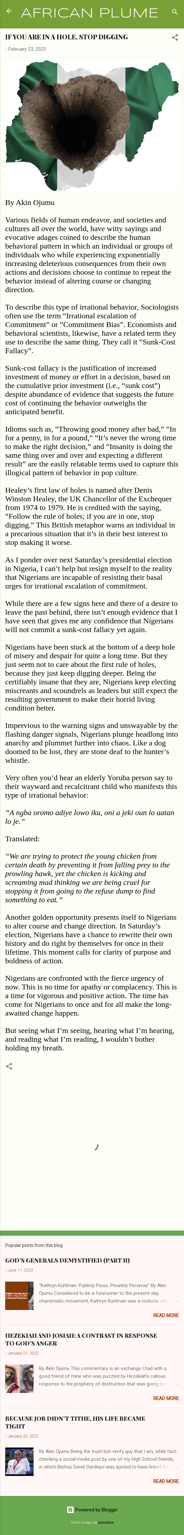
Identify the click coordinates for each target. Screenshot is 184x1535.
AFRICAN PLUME (89, 13)
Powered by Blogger (92, 1510)
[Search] (175, 13)
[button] (175, 39)
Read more (166, 1315)
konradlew (106, 1522)
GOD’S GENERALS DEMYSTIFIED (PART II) (67, 1260)
